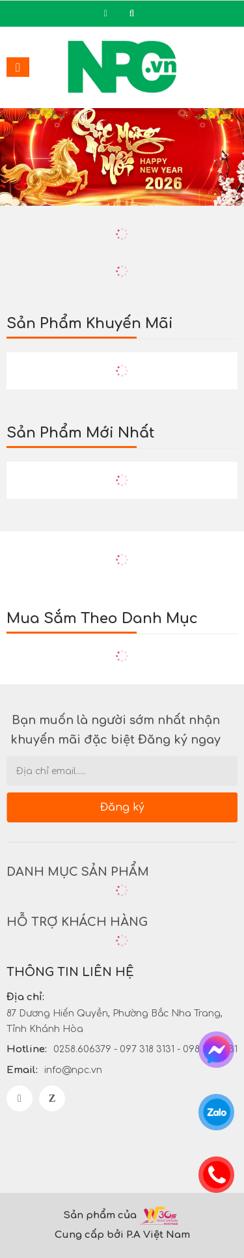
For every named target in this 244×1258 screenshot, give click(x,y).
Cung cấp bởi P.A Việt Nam (122, 1234)
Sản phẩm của (100, 1215)
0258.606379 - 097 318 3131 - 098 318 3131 (145, 1049)
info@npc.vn (73, 1070)
